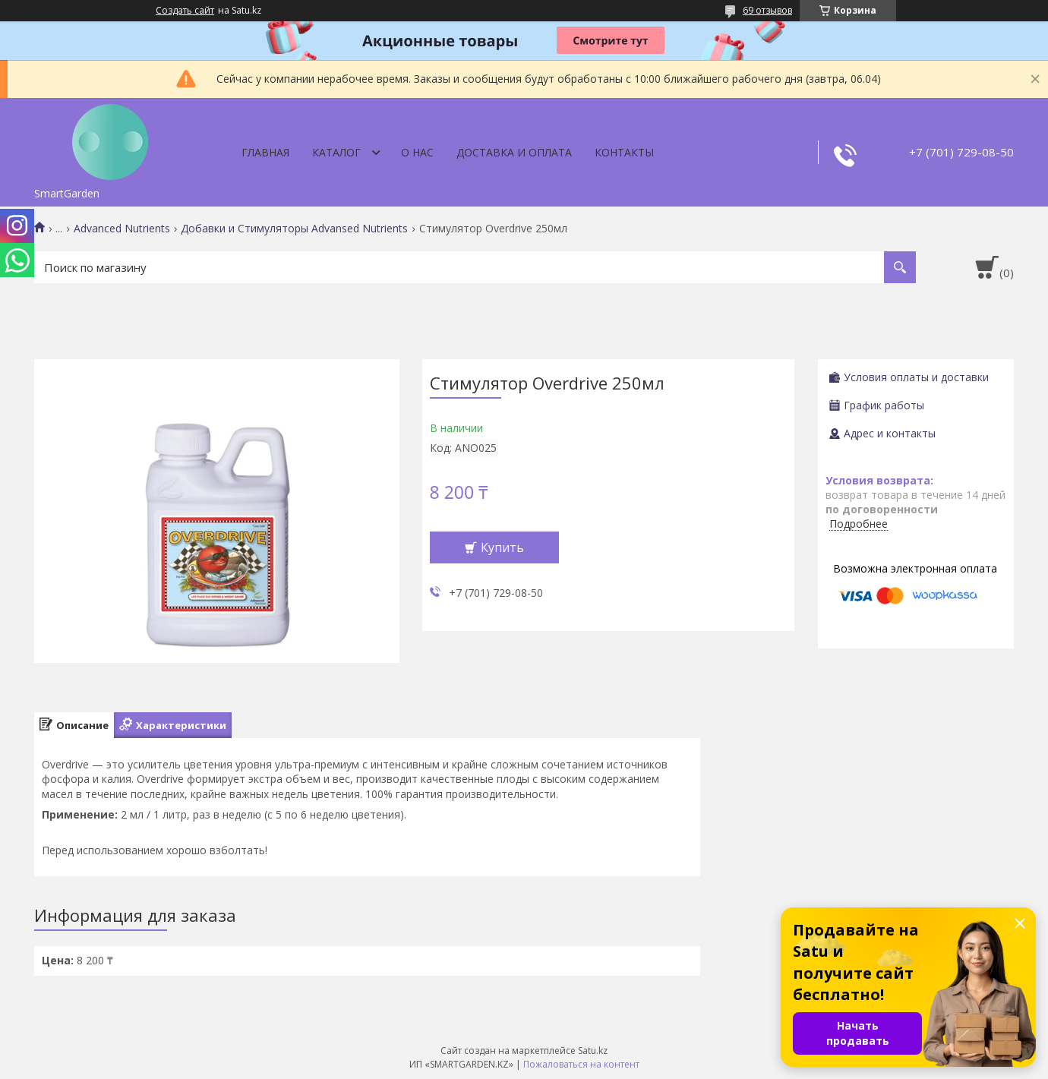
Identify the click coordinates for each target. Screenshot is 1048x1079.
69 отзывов (767, 10)
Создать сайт (185, 10)
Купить (502, 547)
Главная (265, 152)
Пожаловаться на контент (581, 1064)
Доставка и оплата (514, 152)
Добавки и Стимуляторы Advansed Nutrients (294, 228)
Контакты (624, 152)
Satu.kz (593, 1050)
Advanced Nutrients (122, 228)
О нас (417, 152)
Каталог (336, 152)
